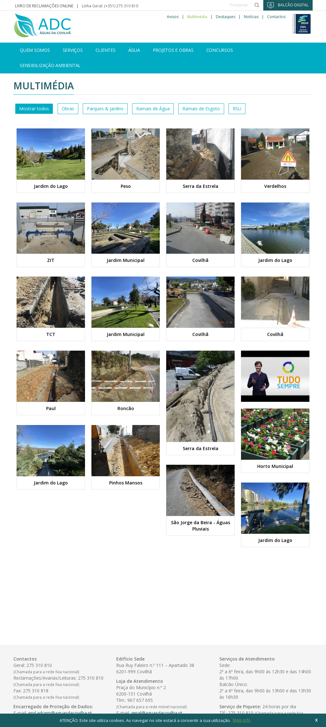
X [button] (316, 720)
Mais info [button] (242, 720)
